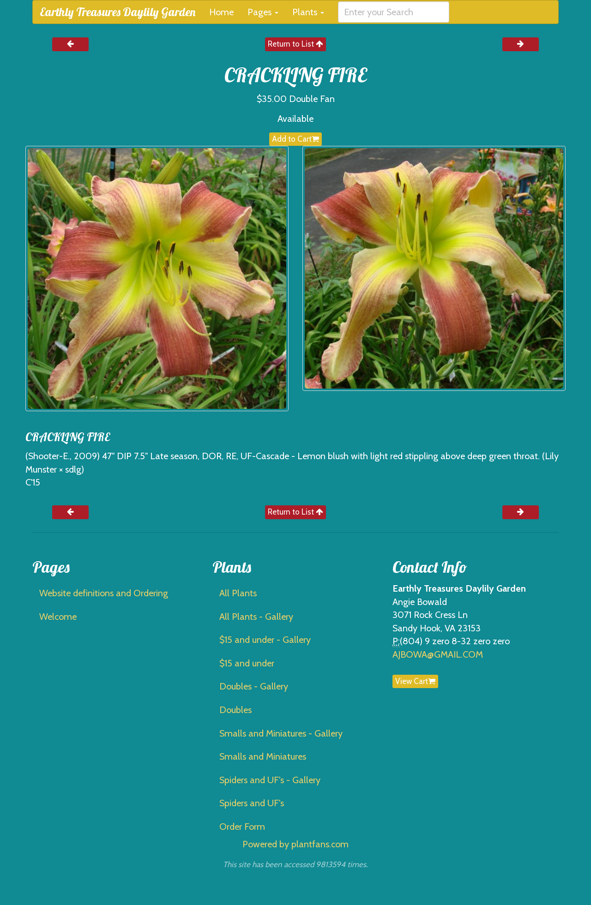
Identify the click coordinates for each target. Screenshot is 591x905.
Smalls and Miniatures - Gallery (281, 733)
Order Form (242, 826)
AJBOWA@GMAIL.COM (437, 654)
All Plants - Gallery (256, 616)
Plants (308, 12)
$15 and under (246, 663)
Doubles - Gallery (253, 686)
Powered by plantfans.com (295, 844)
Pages (262, 12)
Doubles (235, 709)
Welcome (58, 616)
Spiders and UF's (251, 803)
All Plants (238, 593)
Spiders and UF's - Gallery (269, 779)
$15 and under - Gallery (265, 639)
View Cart (415, 681)
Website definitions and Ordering (103, 593)
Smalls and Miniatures (262, 756)
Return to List (295, 43)
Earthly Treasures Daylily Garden (117, 12)
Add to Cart (295, 139)
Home (221, 12)
